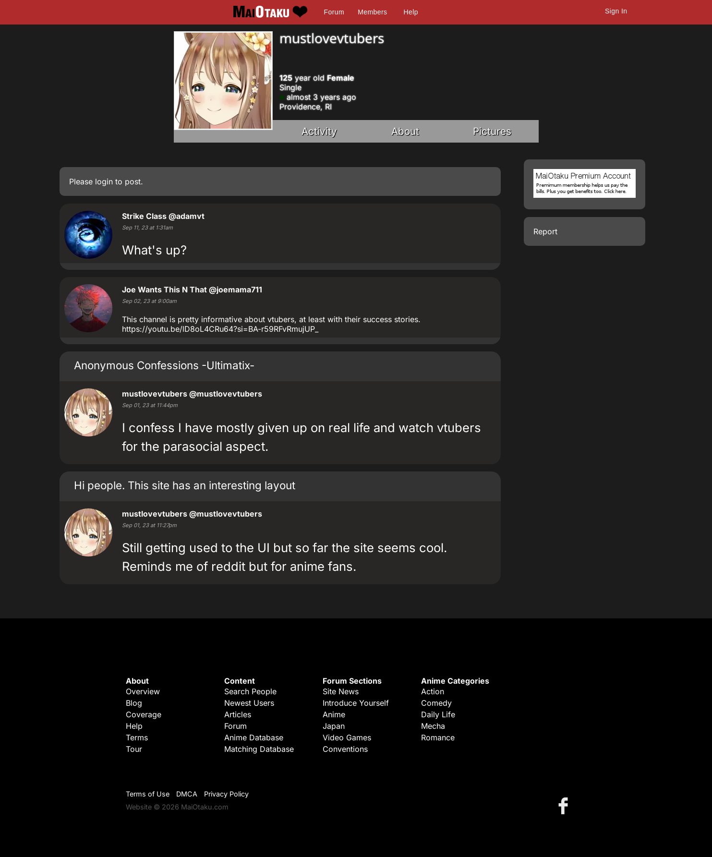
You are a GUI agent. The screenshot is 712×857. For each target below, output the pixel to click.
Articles (237, 714)
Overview (143, 691)
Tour (134, 749)
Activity (319, 131)
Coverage (143, 714)
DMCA (186, 794)
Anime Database (253, 737)
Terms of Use (147, 794)
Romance (438, 737)
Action (432, 691)
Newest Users (249, 703)
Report (545, 231)
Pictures (492, 131)
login (104, 181)
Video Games (347, 737)
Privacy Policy (226, 794)
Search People (250, 691)
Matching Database (259, 749)
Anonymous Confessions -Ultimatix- (164, 365)
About (405, 131)
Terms (137, 737)
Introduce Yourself (356, 703)
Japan (334, 726)
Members (372, 12)
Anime (334, 714)
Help (411, 12)
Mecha (433, 726)
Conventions (345, 749)
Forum (334, 12)
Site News (341, 691)
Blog (134, 703)
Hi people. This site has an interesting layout (184, 485)
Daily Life (438, 714)
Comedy (436, 703)
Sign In (616, 11)
